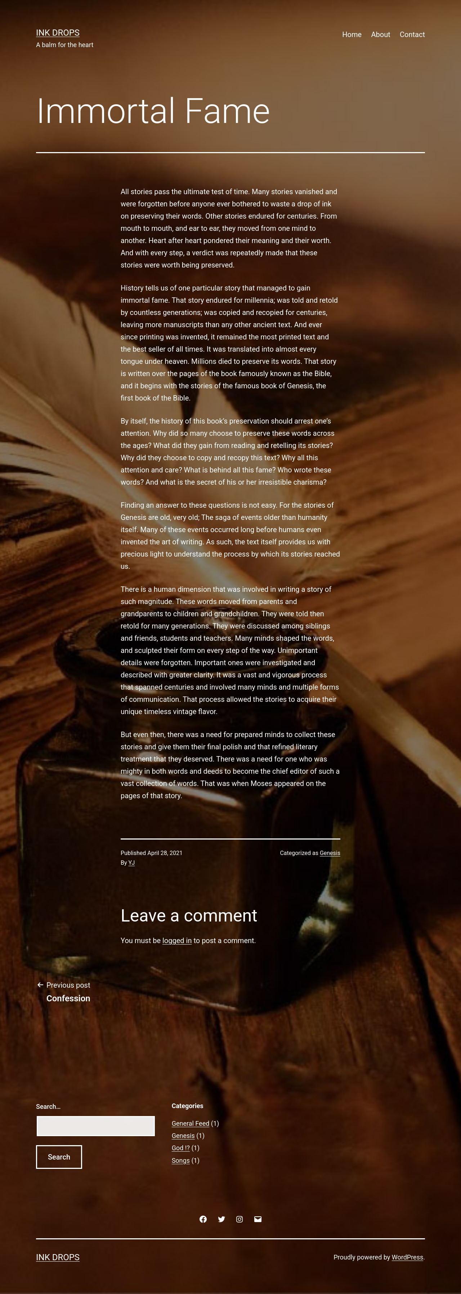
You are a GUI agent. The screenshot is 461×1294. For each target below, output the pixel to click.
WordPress (407, 1257)
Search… (48, 1106)
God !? (181, 1148)
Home (352, 34)
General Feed (191, 1123)
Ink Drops (58, 33)
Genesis (330, 853)
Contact (412, 34)
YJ (132, 862)
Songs (181, 1160)
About (380, 34)
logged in (177, 940)
